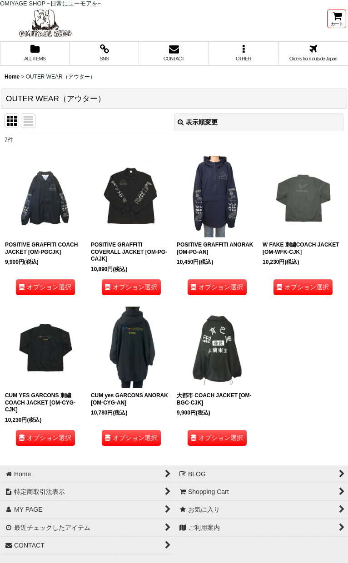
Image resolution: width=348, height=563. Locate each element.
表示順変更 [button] (198, 122)
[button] (243, 53)
